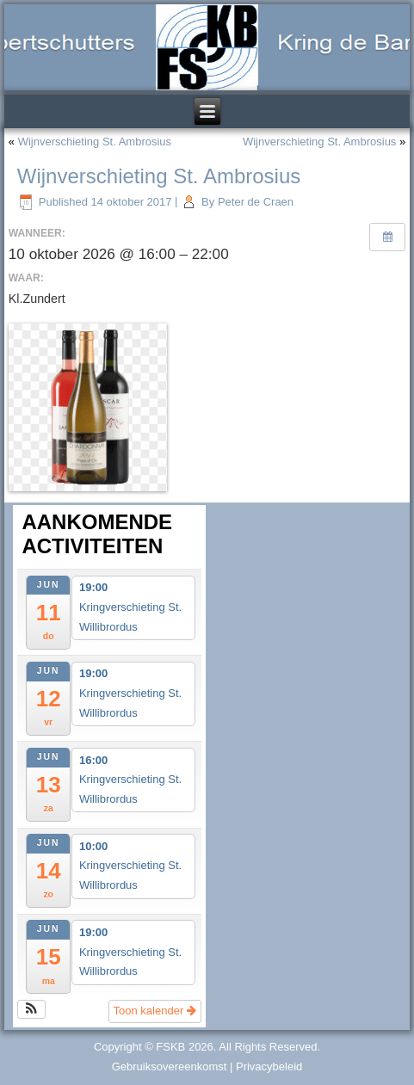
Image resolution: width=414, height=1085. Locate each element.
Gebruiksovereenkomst (169, 1066)
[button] (31, 1009)
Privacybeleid (269, 1066)
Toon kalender (155, 1010)
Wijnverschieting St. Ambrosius (94, 141)
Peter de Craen (256, 201)
